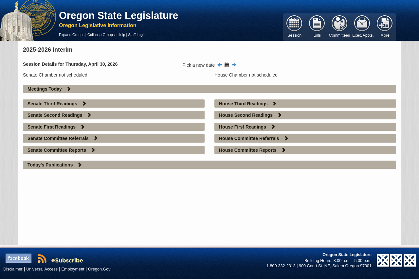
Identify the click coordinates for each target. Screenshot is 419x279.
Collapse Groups (101, 35)
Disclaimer (13, 269)
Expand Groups (71, 35)
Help (121, 35)
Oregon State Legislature (118, 15)
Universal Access (42, 269)
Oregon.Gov (99, 269)
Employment (73, 269)
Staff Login (136, 35)
